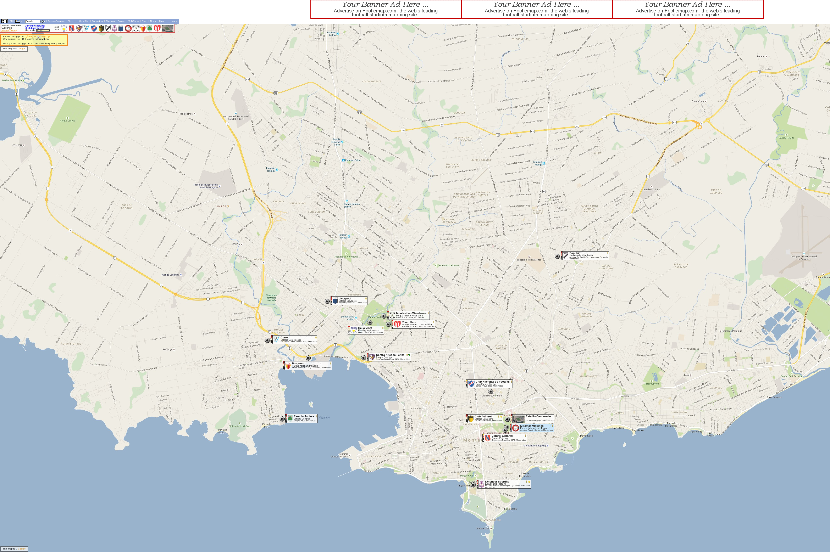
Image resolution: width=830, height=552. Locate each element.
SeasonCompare (56, 21)
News (153, 21)
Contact (121, 21)
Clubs (70, 21)
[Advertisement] (75, 9)
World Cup (84, 21)
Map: (12, 21)
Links (172, 21)
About (161, 21)
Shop (144, 21)
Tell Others (133, 21)
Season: (11, 25)
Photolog (110, 21)
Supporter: (6, 28)
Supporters (97, 21)
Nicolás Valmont (9, 30)
